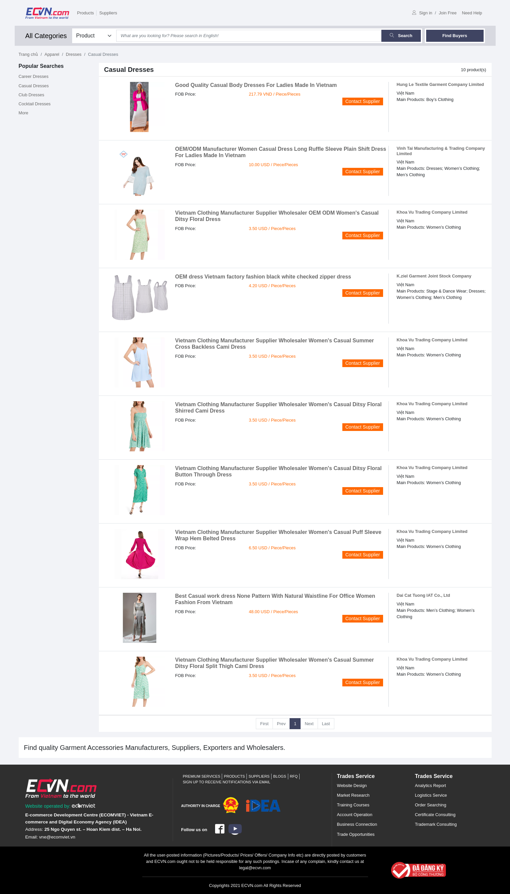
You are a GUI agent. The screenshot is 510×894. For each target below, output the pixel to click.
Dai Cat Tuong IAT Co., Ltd (423, 595)
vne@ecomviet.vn (57, 837)
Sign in (422, 12)
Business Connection (357, 824)
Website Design (352, 785)
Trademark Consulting (436, 824)
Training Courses (353, 804)
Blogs (279, 776)
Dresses (73, 54)
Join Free (448, 12)
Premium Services (201, 776)
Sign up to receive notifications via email (226, 782)
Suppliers (108, 12)
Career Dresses (34, 76)
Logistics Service (431, 795)
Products (85, 12)
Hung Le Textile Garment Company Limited (440, 84)
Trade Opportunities (356, 834)
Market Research (353, 795)
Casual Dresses (34, 85)
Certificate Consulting (435, 814)
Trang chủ (28, 54)
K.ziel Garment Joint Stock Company (434, 275)
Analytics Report (430, 785)
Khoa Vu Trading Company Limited (432, 212)
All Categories (46, 35)
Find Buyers (455, 35)
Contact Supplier (362, 101)
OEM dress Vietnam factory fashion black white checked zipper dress (263, 277)
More (23, 112)
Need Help (472, 12)
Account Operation (354, 814)
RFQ (294, 776)
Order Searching (430, 804)
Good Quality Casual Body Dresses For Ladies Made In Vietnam (256, 85)
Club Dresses (31, 94)
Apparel (51, 54)
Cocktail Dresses (35, 103)
